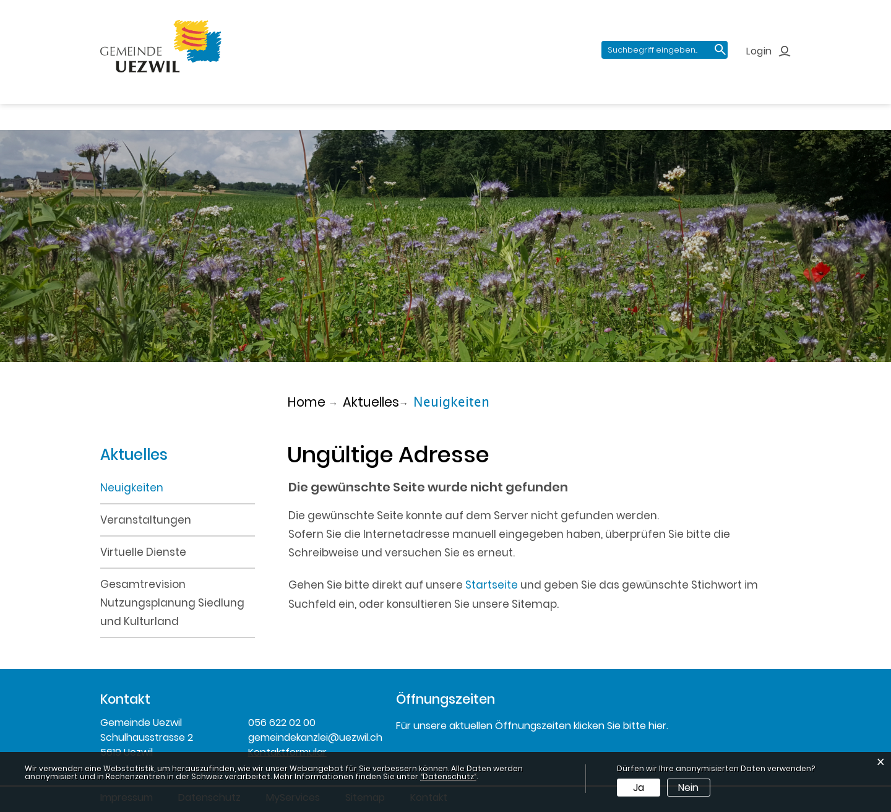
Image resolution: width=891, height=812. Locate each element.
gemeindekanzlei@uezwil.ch (312, 737)
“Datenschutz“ (448, 776)
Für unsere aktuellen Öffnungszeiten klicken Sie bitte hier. (532, 726)
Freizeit (465, 105)
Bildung (402, 105)
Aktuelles (126, 105)
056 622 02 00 (282, 722)
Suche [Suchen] (720, 50)
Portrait (195, 105)
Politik (253, 105)
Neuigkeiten (167, 486)
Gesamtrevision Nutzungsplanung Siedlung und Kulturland (172, 603)
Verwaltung (325, 105)
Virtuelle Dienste (143, 552)
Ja (638, 787)
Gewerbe (533, 105)
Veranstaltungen (145, 519)
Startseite (491, 584)
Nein (688, 787)
